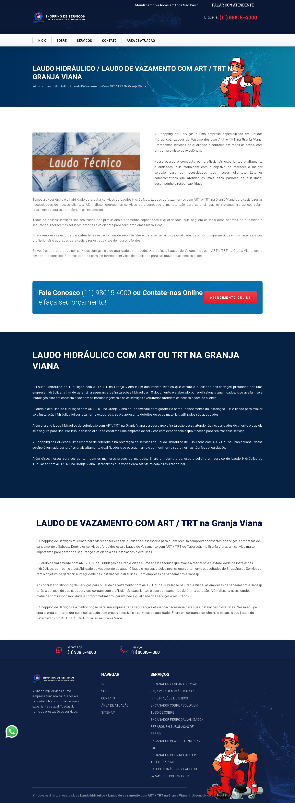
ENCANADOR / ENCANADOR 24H (173, 684)
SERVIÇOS (84, 40)
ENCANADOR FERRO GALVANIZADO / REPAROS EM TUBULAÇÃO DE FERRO (176, 726)
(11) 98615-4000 (238, 17)
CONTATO (109, 40)
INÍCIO (42, 40)
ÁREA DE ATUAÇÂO (141, 40)
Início (36, 86)
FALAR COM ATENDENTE (233, 5)
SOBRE (61, 40)
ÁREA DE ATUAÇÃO (114, 705)
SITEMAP (108, 712)
